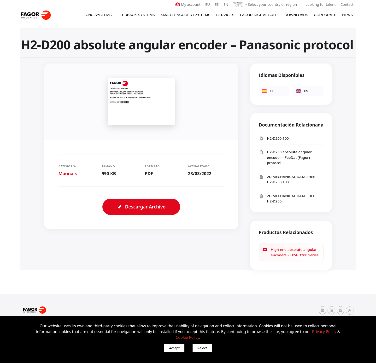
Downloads (296, 15)
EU (207, 4)
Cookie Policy (187, 337)
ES (217, 4)
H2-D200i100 (274, 138)
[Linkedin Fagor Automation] (331, 310)
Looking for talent (320, 4)
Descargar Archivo (141, 207)
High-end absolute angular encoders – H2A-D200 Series (291, 252)
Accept (174, 348)
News (347, 15)
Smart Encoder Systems (185, 15)
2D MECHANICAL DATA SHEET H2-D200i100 (288, 179)
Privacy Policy (324, 331)
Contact (347, 4)
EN (225, 4)
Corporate (325, 15)
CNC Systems (99, 15)
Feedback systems (136, 15)
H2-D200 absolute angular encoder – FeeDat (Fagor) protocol (285, 157)
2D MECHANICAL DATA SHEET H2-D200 (288, 198)
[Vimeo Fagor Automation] (340, 310)
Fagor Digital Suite (259, 15)
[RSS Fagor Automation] (349, 310)
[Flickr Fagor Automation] (322, 310)
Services (225, 15)
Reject (202, 348)
